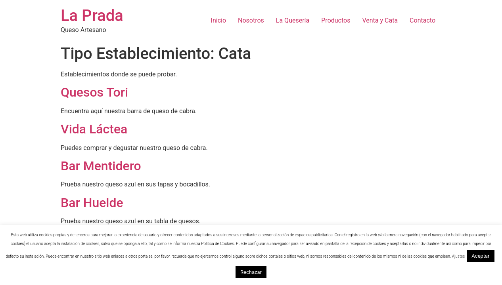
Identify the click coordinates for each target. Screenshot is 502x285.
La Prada (92, 15)
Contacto (422, 20)
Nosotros (251, 20)
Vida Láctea (94, 129)
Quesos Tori (94, 92)
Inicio (218, 20)
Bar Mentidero (101, 165)
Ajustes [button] (458, 256)
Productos (335, 20)
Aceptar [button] (480, 256)
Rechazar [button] (251, 272)
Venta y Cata (380, 20)
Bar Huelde (92, 202)
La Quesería (292, 20)
